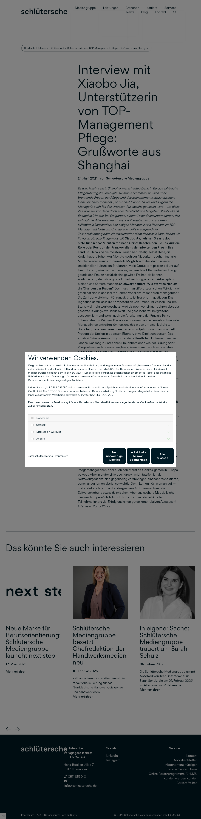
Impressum (61, 455)
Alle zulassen (157, 456)
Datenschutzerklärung (40, 455)
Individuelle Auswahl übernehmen (124, 456)
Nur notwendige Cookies (90, 456)
